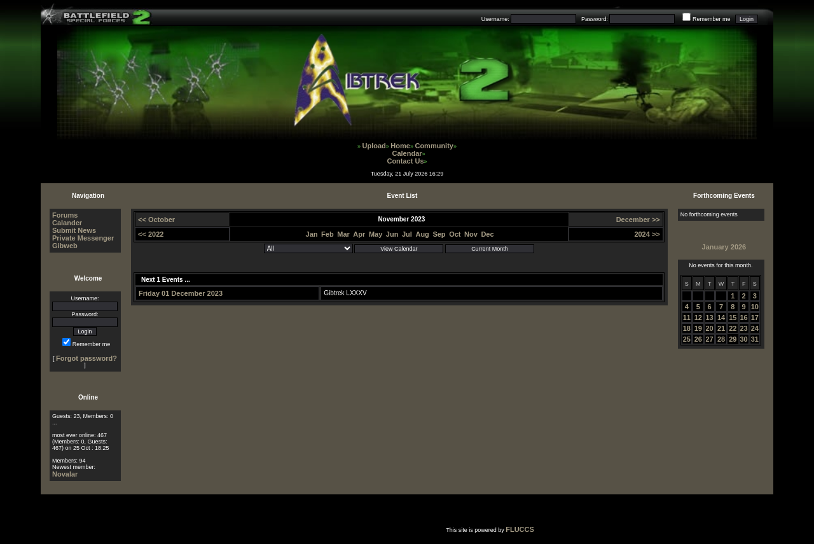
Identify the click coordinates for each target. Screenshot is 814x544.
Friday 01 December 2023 (181, 293)
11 (687, 317)
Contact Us (405, 161)
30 (744, 339)
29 (732, 339)
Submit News (74, 230)
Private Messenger (83, 238)
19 (698, 328)
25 (687, 339)
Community (434, 146)
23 (744, 328)
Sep (438, 234)
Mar (343, 234)
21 (721, 328)
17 (755, 317)
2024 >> (646, 234)
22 (732, 328)
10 (755, 306)
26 (698, 339)
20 (710, 328)
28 (721, 339)
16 (744, 317)
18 (687, 328)
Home (400, 146)
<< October (156, 219)
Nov (471, 234)
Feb (327, 234)
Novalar (65, 474)
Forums (65, 215)
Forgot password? (86, 358)
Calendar (407, 153)
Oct (454, 234)
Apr (359, 234)
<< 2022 (150, 234)
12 (698, 317)
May (375, 234)
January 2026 (724, 247)
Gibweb (65, 245)
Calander (67, 223)
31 (755, 339)
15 (732, 317)
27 (710, 339)
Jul (407, 234)
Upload (374, 146)
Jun (392, 234)
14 (721, 317)
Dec (487, 234)
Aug (422, 234)
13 (710, 317)
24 (755, 328)
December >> (638, 219)
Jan (312, 234)
